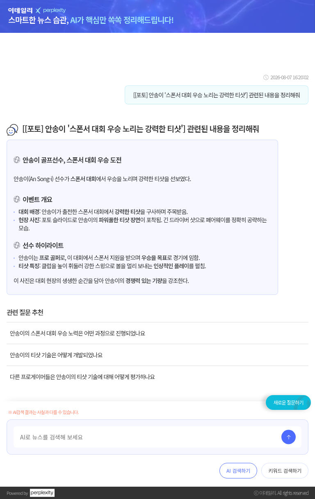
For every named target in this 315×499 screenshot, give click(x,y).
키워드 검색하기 (284, 470)
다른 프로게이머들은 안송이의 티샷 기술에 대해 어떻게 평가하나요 (82, 377)
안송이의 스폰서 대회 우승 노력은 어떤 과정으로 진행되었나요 (77, 333)
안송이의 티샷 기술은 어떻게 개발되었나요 (56, 355)
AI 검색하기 (238, 470)
